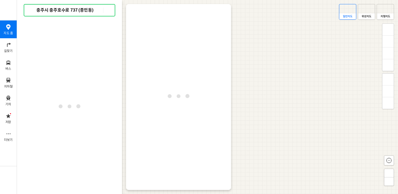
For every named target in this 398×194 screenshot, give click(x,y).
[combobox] (69, 10)
